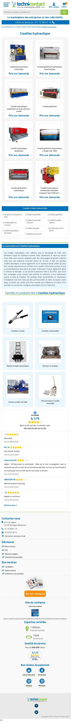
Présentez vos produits (14, 575)
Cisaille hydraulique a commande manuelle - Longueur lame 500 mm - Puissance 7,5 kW (49, 192)
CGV (6, 550)
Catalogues (9, 567)
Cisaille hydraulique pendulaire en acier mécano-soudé (19, 109)
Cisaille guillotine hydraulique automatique (49, 68)
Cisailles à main (17, 330)
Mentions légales (12, 554)
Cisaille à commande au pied (13, 215)
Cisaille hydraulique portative (11, 231)
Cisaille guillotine (49, 106)
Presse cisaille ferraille (17, 402)
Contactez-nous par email (14, 536)
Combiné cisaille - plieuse (55, 221)
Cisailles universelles (50, 330)
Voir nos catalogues (35, 595)
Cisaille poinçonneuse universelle (19, 68)
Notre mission (10, 546)
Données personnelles (13, 558)
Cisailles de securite (34, 234)
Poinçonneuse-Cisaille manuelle (50, 402)
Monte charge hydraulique (18, 365)
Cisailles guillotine (56, 214)
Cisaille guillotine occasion (10, 223)
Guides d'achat (10, 571)
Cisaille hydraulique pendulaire (19, 149)
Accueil (3, 27)
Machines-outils (13, 26)
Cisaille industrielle (34, 214)
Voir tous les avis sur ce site (35, 428)
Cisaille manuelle (33, 228)
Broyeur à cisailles (50, 365)
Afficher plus (11, 505)
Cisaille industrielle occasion (34, 221)
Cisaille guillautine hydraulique (19, 189)
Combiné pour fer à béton (56, 229)
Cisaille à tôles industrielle (30, 26)
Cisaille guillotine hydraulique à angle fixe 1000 (49, 149)
